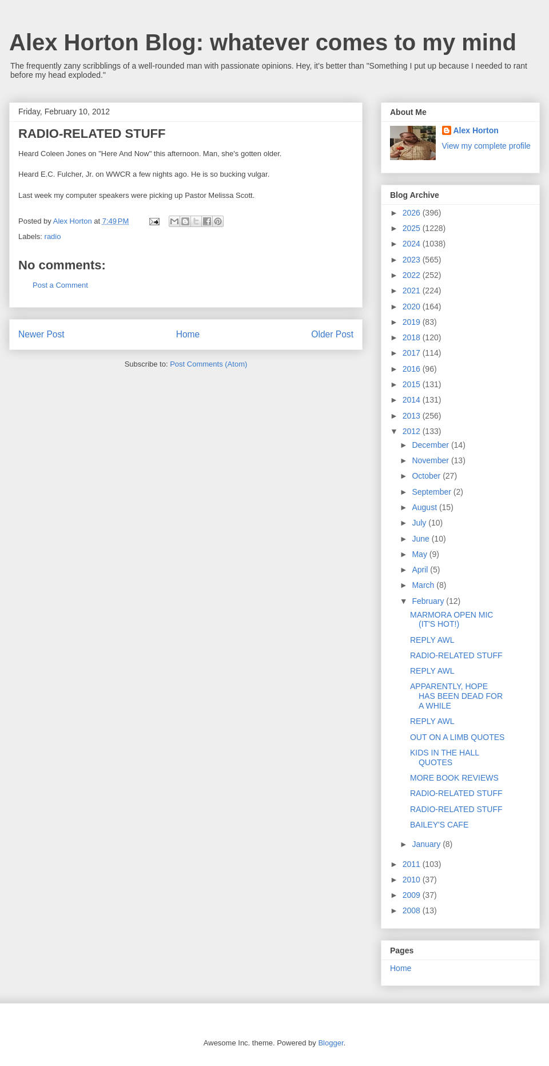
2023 (413, 259)
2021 (413, 290)
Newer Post (41, 334)
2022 (413, 275)
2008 (413, 910)
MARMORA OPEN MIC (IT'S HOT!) (451, 619)
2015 (413, 384)
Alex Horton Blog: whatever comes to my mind (262, 42)
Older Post (332, 334)
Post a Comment (60, 285)
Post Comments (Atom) (208, 364)
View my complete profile (486, 145)
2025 (413, 228)
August (425, 507)
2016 (413, 368)
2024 (413, 243)
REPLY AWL (432, 640)
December (431, 445)
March (424, 585)
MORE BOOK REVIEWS (454, 777)
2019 (413, 322)
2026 (413, 212)
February (429, 601)
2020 (413, 306)
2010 (413, 879)
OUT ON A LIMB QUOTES (457, 737)
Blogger (330, 1043)
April (421, 569)
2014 (413, 399)
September (432, 491)
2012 (413, 431)
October (427, 475)
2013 (413, 415)
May (420, 554)
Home (188, 334)
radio (53, 236)
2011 (413, 864)
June (421, 538)
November (431, 460)
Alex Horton (476, 130)
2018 (413, 337)
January (427, 844)
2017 (413, 352)
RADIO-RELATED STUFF (456, 655)
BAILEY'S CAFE (439, 824)
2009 (413, 895)
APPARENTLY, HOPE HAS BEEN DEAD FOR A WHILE (456, 696)
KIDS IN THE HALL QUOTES (444, 757)
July (420, 522)
